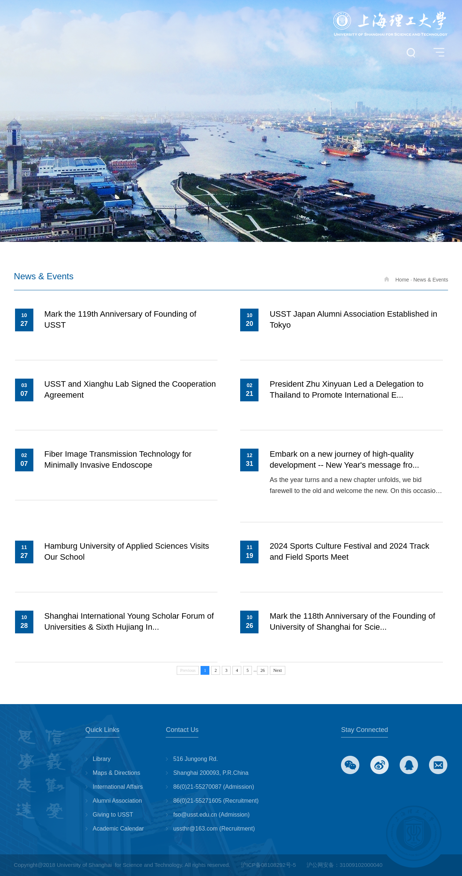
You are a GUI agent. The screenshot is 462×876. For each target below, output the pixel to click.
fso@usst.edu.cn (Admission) (211, 814)
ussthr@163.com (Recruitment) (214, 828)
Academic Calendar (118, 828)
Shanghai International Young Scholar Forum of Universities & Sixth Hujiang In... (129, 621)
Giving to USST (113, 814)
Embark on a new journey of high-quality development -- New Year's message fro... (344, 459)
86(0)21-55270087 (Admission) (213, 787)
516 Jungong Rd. (195, 759)
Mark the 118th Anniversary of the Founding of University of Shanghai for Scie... (352, 621)
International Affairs (118, 787)
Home (396, 280)
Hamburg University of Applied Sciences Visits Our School (126, 551)
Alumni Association (117, 801)
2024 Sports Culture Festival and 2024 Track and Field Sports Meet (349, 551)
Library (102, 759)
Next (277, 670)
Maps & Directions (116, 773)
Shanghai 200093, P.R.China (210, 773)
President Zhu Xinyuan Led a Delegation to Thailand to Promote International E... (346, 389)
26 (262, 670)
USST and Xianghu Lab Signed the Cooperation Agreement (130, 389)
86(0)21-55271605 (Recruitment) (215, 801)
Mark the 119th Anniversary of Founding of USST (120, 319)
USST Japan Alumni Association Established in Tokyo (353, 319)
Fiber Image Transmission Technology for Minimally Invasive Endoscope (118, 459)
